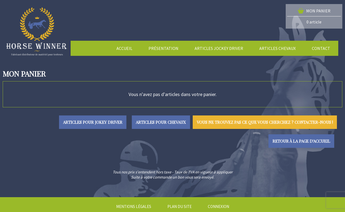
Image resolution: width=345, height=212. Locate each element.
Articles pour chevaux (161, 122)
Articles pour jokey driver (92, 122)
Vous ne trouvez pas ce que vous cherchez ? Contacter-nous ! (265, 122)
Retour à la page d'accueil (301, 141)
